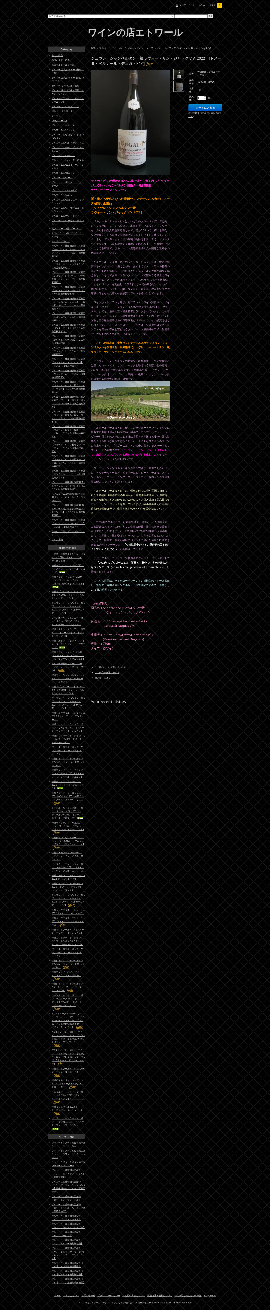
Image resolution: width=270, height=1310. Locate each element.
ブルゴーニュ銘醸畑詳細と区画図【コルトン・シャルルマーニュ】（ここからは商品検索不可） (68, 523)
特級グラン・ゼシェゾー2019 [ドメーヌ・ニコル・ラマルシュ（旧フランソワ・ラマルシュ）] (68, 581)
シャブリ (56, 115)
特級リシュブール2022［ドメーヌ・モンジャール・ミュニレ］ (68, 931)
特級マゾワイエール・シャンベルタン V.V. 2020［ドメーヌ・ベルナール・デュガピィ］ (68, 595)
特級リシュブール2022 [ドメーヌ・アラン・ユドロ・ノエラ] (68, 1072)
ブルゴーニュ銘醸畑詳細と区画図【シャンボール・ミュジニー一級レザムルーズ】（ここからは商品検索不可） (68, 303)
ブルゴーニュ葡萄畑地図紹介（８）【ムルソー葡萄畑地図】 (67, 1242)
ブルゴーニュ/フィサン (63, 129)
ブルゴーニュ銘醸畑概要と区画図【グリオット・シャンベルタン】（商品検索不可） (68, 264)
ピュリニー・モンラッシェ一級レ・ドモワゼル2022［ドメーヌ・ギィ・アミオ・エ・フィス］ (68, 1097)
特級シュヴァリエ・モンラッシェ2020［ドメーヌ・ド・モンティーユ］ (68, 716)
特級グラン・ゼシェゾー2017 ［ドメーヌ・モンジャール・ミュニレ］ (68, 569)
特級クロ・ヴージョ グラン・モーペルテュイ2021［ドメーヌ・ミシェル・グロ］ (68, 739)
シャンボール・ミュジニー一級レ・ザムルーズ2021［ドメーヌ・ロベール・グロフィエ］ (67, 621)
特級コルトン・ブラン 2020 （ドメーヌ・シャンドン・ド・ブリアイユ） (68, 644)
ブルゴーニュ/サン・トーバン (67, 215)
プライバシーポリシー (109, 1295)
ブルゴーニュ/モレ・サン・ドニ (68, 142)
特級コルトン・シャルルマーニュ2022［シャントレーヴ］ (68, 877)
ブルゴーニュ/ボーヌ (62, 177)
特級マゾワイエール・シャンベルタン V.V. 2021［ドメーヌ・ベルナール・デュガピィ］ (68, 690)
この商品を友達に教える (107, 672)
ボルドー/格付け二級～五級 (65, 85)
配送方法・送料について (159, 1295)
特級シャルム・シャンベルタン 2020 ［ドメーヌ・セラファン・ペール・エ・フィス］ (68, 887)
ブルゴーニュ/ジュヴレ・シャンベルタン (119, 48)
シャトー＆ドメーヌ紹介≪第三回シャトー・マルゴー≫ (68, 1164)
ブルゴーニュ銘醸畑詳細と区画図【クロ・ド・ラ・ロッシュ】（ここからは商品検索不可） (68, 290)
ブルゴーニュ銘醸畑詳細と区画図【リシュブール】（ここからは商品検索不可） (68, 374)
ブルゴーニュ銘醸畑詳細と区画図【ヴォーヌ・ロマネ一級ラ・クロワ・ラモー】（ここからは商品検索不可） (68, 387)
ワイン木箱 (57, 539)
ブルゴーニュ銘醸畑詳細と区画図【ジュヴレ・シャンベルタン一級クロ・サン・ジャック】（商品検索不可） (68, 277)
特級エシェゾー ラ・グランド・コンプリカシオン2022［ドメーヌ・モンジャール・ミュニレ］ (68, 941)
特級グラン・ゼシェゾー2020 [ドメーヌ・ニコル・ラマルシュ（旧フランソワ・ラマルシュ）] (68, 655)
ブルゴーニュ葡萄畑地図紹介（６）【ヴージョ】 (66, 1233)
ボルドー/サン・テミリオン (65, 106)
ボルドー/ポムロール (62, 111)
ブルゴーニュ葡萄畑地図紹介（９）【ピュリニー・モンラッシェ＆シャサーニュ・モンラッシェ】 (68, 1253)
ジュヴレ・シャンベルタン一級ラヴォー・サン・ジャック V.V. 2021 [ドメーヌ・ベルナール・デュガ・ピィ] (68, 703)
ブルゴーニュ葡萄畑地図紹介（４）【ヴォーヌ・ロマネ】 (66, 1217)
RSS (206, 1295)
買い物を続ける (102, 677)
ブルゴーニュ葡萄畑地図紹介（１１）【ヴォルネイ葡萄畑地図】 (68, 1272)
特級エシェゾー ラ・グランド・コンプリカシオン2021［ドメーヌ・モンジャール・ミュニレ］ (68, 728)
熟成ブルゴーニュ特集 (63, 64)
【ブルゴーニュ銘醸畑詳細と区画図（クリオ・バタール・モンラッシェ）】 (68, 497)
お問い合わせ (88, 1295)
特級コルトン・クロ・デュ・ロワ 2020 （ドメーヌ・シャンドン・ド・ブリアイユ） (68, 632)
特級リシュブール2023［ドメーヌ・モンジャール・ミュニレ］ (68, 1110)
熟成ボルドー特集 (61, 60)
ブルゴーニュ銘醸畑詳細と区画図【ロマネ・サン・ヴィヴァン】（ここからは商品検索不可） (68, 362)
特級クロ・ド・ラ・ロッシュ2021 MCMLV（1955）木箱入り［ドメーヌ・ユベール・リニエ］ (68, 798)
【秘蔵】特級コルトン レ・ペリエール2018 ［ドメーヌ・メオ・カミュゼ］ (68, 557)
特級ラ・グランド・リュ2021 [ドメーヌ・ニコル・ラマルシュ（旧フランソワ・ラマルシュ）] (68, 827)
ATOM (212, 1295)
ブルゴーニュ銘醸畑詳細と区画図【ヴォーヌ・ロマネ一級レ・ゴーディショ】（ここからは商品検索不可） (68, 416)
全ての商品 (57, 55)
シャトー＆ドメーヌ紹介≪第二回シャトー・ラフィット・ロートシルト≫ (68, 1154)
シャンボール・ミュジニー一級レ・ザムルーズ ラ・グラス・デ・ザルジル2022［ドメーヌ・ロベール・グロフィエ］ (68, 813)
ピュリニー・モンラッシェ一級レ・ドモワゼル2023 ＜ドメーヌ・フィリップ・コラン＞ (68, 1123)
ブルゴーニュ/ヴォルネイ (64, 190)
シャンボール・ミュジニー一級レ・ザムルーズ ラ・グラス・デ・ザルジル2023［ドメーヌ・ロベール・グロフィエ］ (68, 1002)
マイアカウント (187, 5)
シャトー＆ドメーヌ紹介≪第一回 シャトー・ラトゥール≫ (70, 1144)
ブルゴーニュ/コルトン (63, 172)
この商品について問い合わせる (110, 667)
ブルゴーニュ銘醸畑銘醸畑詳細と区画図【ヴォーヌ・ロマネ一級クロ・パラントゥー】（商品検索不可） (68, 401)
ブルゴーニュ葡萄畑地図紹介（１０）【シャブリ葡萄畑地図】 (68, 1264)
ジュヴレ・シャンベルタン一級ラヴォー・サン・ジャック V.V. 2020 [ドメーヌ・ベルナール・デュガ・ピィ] (68, 608)
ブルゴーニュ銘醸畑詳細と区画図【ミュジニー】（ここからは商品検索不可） (68, 317)
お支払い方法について (133, 1295)
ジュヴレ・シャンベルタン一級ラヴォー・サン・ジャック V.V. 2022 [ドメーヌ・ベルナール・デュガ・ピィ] (68, 900)
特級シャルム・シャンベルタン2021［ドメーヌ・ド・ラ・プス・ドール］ (67, 987)
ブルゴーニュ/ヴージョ (63, 155)
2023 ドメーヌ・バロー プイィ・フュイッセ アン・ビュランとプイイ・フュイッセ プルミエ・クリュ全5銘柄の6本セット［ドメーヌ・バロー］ (68, 1020)
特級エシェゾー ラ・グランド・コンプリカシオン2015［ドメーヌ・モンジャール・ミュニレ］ (68, 773)
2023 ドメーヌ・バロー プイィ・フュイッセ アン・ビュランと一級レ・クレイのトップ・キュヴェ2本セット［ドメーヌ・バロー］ (68, 1057)
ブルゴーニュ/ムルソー (63, 195)
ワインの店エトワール (135, 32)
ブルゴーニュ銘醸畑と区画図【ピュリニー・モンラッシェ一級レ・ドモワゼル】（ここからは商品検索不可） (68, 510)
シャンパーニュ (59, 120)
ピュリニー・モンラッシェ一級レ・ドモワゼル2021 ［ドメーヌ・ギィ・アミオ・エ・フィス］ (68, 867)
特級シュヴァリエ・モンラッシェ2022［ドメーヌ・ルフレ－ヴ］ (68, 911)
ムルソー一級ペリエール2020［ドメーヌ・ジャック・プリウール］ (68, 667)
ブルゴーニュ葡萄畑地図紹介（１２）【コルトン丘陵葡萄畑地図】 (68, 1281)
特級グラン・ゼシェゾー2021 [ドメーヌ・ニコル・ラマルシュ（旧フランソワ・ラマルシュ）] (68, 842)
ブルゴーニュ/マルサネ (63, 125)
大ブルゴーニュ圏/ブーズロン (67, 228)
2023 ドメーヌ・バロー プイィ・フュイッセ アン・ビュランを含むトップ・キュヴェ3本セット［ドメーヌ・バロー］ (68, 1038)
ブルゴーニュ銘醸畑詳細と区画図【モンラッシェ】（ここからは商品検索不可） (68, 474)
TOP (93, 48)
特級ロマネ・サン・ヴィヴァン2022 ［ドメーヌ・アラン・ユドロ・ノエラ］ (68, 1084)
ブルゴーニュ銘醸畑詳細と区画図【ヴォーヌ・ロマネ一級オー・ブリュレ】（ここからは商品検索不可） (68, 431)
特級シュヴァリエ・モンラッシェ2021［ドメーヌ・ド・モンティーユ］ (68, 921)
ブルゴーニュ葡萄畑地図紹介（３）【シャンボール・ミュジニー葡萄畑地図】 (68, 1208)
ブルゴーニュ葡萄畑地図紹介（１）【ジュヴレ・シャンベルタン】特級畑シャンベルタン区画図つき (68, 1186)
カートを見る (212, 5)
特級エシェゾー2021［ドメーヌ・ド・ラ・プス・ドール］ (67, 975)
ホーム (57, 1295)
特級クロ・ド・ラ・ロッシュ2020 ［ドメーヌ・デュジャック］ (68, 785)
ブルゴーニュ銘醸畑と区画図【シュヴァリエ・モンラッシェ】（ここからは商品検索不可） (68, 486)
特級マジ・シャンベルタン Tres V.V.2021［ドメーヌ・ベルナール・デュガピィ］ (68, 678)
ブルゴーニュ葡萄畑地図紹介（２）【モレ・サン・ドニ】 (66, 1198)
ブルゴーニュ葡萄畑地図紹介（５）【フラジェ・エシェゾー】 (68, 1225)
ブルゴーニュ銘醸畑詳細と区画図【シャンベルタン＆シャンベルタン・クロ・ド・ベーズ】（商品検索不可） (68, 251)
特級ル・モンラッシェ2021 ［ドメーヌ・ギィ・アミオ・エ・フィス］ (68, 856)
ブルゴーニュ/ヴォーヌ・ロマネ (68, 160)
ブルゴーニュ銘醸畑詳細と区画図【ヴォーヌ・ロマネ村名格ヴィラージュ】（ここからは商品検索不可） (68, 446)
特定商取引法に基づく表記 (188, 1295)
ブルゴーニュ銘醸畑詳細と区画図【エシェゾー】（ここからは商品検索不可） (68, 351)
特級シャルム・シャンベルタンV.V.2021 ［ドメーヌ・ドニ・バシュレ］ (68, 762)
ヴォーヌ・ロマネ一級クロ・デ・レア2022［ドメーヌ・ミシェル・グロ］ (68, 952)
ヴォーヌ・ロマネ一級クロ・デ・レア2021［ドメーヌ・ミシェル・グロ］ (68, 750)
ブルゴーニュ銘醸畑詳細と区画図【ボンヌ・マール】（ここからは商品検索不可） (68, 328)
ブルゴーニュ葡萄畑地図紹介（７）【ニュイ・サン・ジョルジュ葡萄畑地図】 (68, 1174)
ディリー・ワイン (61, 241)
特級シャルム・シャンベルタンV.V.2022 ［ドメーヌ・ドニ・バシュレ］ (68, 964)
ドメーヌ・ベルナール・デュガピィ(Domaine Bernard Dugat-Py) (177, 48)
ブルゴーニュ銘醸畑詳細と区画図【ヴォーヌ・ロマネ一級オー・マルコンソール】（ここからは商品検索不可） (68, 461)
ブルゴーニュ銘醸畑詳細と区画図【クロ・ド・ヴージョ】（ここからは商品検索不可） (68, 340)
